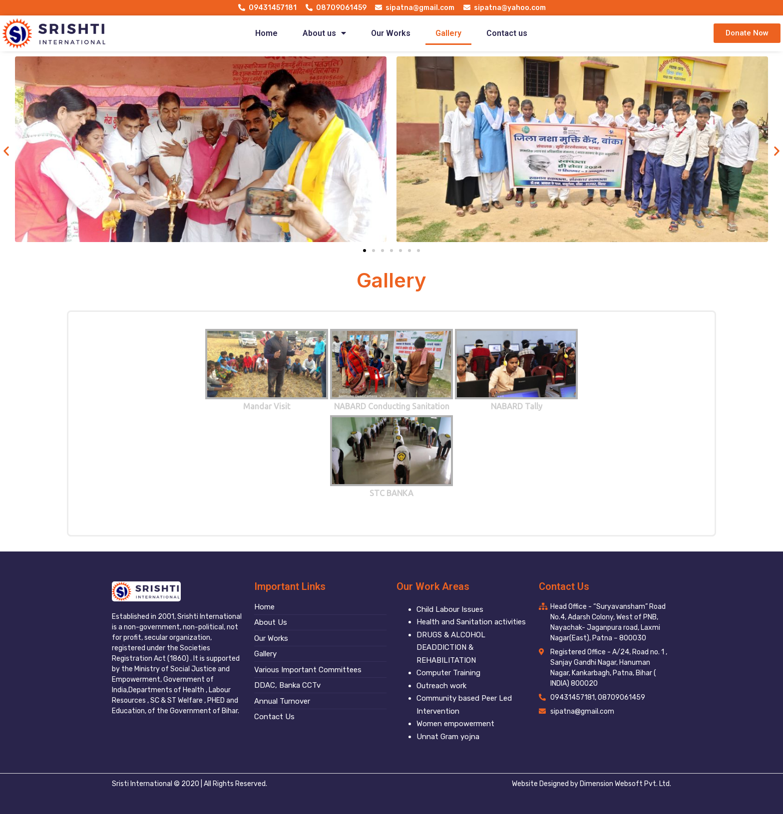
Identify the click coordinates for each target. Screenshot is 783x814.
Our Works (390, 33)
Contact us (506, 33)
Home (266, 33)
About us (324, 33)
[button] (747, 33)
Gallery (448, 33)
